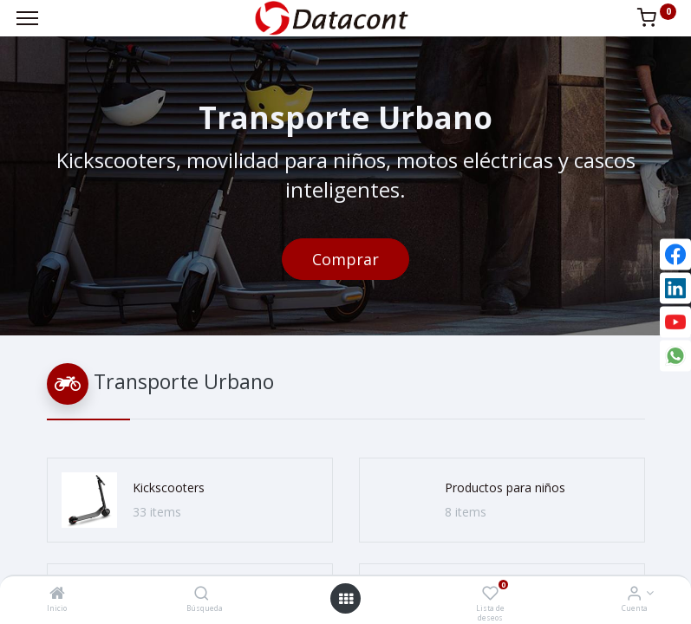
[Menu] (27, 18)
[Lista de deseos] (490, 594)
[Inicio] (57, 594)
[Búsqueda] (201, 594)
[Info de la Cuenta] (634, 594)
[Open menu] (346, 598)
